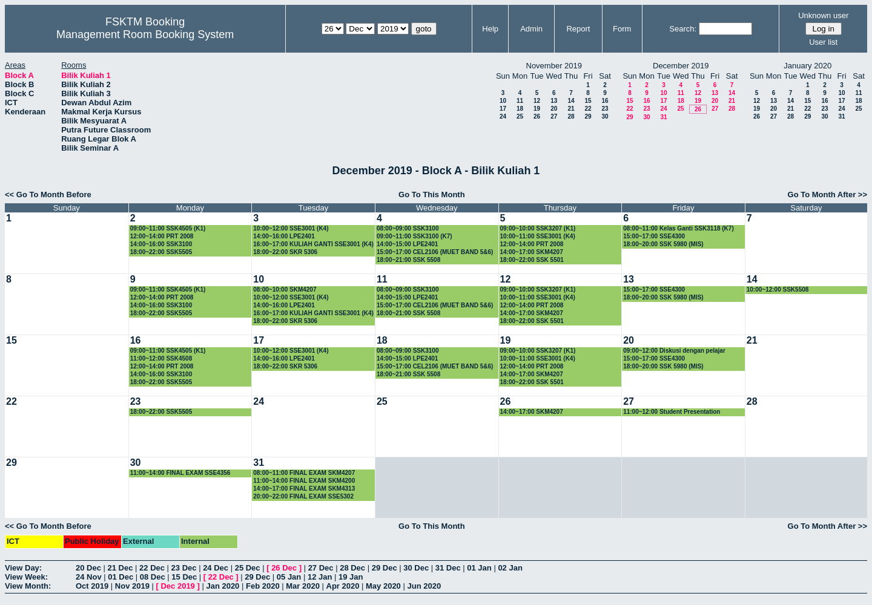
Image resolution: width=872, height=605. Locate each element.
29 (587, 116)
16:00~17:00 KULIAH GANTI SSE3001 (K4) (313, 244)
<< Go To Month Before (48, 194)
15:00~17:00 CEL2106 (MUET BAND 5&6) (435, 252)
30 (604, 116)
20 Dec (88, 567)
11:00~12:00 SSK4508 (161, 358)
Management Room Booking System (145, 34)
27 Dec (321, 567)
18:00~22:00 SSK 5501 (532, 260)
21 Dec (120, 567)
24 (503, 116)
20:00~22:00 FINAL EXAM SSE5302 (303, 496)
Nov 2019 (132, 585)
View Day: (23, 567)
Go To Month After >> (827, 194)
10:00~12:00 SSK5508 (778, 289)
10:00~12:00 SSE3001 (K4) (290, 228)
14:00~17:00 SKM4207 (531, 252)
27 (553, 116)
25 (520, 116)
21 (570, 108)
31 (663, 117)
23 (604, 108)
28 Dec (352, 567)
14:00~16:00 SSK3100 (161, 244)
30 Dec (416, 567)
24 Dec (215, 567)
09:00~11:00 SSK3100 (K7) (414, 236)
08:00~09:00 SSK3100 (408, 228)
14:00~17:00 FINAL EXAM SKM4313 (304, 488)
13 (553, 100)
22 (587, 108)
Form (622, 28)
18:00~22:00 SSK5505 (161, 252)
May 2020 (383, 585)
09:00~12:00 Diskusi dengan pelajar (674, 350)
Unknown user (823, 15)
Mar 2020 (303, 585)
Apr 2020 (343, 585)
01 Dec (120, 576)
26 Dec (284, 567)
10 (503, 100)
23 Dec (184, 567)
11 (520, 100)
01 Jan (479, 567)
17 (503, 108)
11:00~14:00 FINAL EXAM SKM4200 (304, 480)
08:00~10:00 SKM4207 (284, 289)
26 (536, 116)
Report (578, 28)
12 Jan (320, 576)
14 (570, 100)
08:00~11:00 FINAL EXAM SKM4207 (304, 472)
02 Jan (510, 567)
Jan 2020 (222, 585)
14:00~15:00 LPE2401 (407, 244)
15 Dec (184, 576)
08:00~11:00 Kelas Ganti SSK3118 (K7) (678, 228)
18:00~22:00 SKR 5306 (285, 252)
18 (520, 108)
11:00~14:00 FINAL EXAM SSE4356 (180, 472)
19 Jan (351, 576)
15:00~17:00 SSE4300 (654, 236)
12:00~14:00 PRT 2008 (162, 236)
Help (490, 28)
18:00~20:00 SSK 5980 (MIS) (663, 244)
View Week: (26, 576)
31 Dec (448, 567)
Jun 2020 (424, 585)
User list (823, 42)
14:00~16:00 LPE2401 (283, 236)
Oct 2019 (92, 585)
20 (553, 108)
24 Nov (89, 576)
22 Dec (152, 567)
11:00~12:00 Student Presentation (671, 411)
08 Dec (152, 576)
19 (536, 108)
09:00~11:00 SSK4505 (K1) (168, 228)
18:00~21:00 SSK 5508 (408, 260)
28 (570, 116)
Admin (531, 28)
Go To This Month (431, 194)
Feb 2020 (263, 585)
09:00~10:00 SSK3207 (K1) (538, 228)
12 (536, 100)
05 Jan (289, 576)
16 (604, 100)
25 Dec (247, 567)
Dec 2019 (177, 585)
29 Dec (384, 567)
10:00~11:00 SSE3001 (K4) (537, 236)
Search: (682, 28)
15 (587, 100)
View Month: (28, 585)
